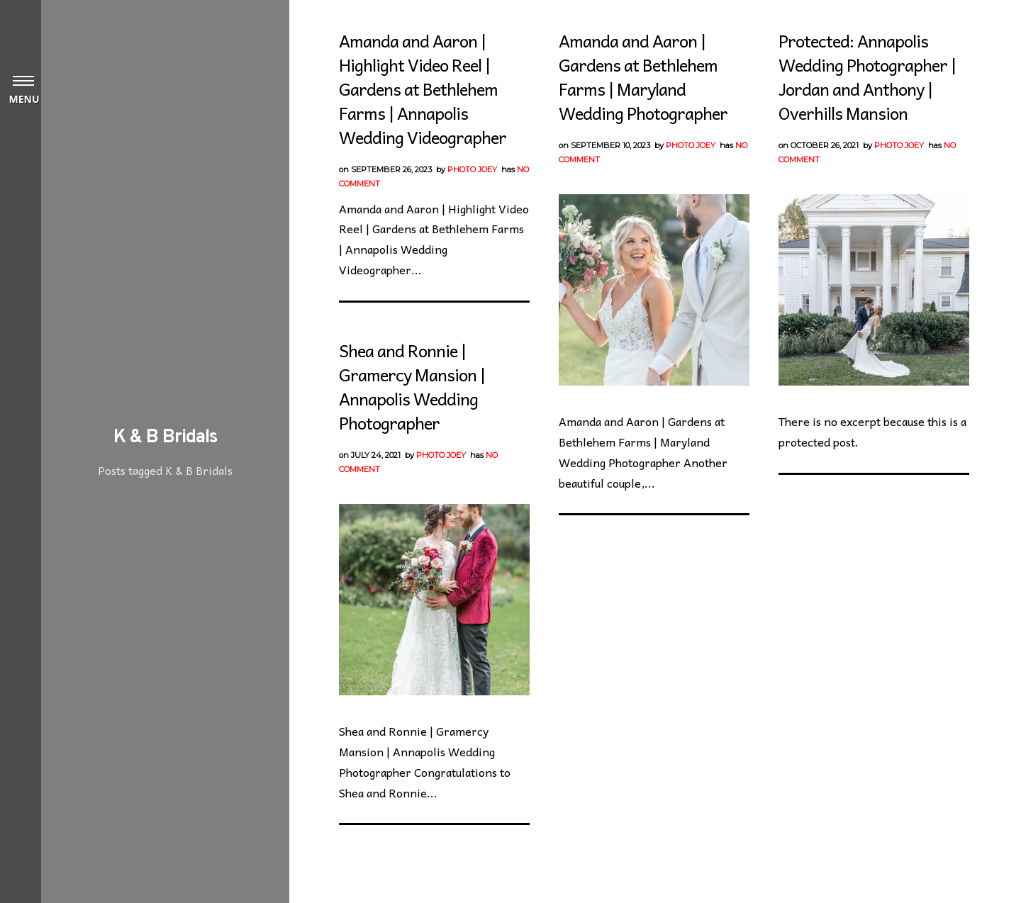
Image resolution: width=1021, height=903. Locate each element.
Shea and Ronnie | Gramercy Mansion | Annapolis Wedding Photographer (412, 386)
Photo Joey (472, 169)
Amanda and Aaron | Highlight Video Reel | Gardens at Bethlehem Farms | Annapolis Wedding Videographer (422, 88)
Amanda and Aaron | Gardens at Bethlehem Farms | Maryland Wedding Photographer (643, 76)
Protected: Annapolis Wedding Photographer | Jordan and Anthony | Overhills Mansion (867, 76)
